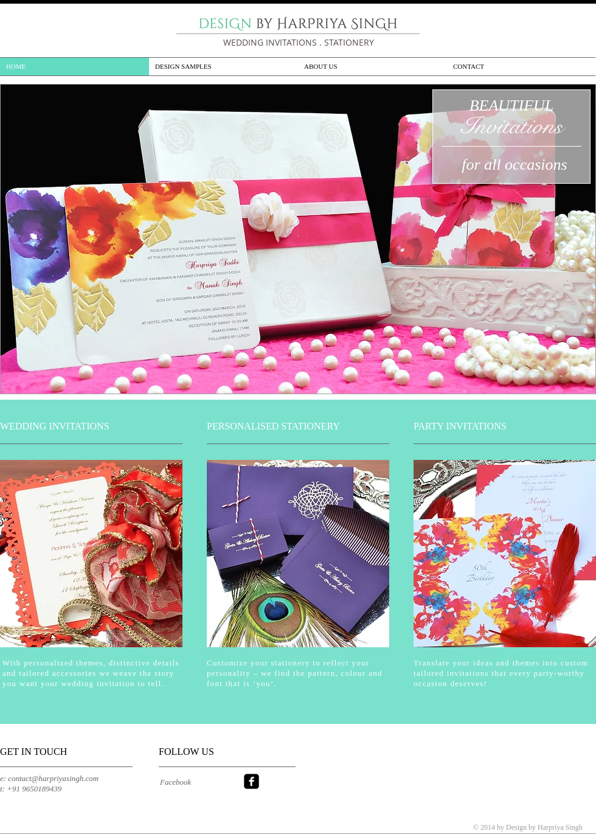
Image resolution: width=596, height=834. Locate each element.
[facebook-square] (251, 781)
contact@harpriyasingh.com (53, 778)
